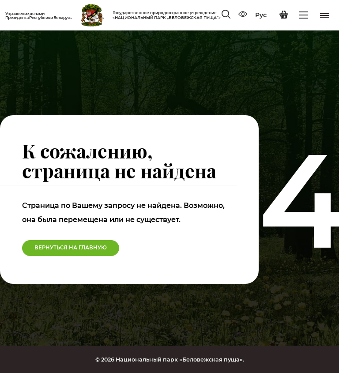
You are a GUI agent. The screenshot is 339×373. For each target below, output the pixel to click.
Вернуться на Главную (70, 248)
